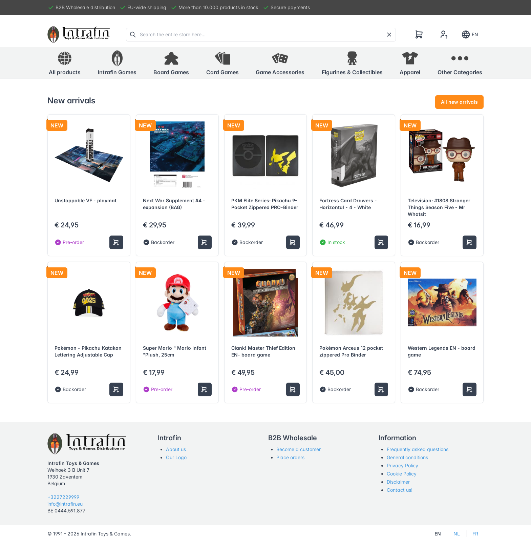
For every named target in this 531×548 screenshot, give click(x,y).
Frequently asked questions (417, 449)
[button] (117, 63)
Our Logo (176, 457)
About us (176, 449)
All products (65, 63)
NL (456, 533)
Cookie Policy (402, 473)
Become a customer (298, 449)
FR (475, 533)
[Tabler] (78, 34)
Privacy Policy (402, 465)
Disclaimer (398, 482)
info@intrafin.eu (65, 504)
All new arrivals (459, 102)
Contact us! (399, 490)
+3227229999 (63, 497)
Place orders (290, 457)
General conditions (407, 457)
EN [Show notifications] (469, 34)
